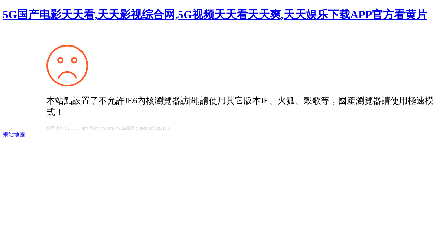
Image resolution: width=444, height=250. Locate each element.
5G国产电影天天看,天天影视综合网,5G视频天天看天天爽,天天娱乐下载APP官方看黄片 (215, 14)
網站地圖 (14, 135)
